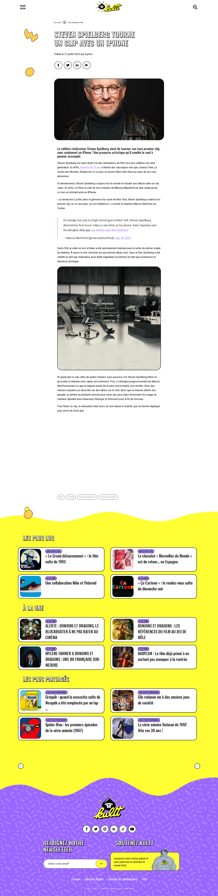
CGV (144, 879)
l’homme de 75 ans (90, 167)
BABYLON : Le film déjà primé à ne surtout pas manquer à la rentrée (163, 656)
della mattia (128, 889)
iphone (71, 497)
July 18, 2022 (123, 238)
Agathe (89, 54)
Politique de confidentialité (122, 879)
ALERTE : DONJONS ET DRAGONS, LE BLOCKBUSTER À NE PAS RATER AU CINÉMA (72, 631)
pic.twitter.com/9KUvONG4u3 (110, 230)
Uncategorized (75, 22)
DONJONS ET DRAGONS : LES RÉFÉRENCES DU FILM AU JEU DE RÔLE (162, 631)
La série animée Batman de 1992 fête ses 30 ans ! (162, 727)
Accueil (57, 22)
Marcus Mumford (87, 497)
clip (61, 497)
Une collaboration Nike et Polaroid (70, 583)
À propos (76, 879)
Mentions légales (94, 879)
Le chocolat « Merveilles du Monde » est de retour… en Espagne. (165, 558)
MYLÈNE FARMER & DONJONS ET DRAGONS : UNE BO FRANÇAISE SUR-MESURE (72, 659)
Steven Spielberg (108, 497)
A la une (51, 578)
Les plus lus (53, 551)
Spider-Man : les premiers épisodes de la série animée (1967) (71, 727)
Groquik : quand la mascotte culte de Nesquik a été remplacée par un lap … (72, 702)
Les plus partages (56, 692)
